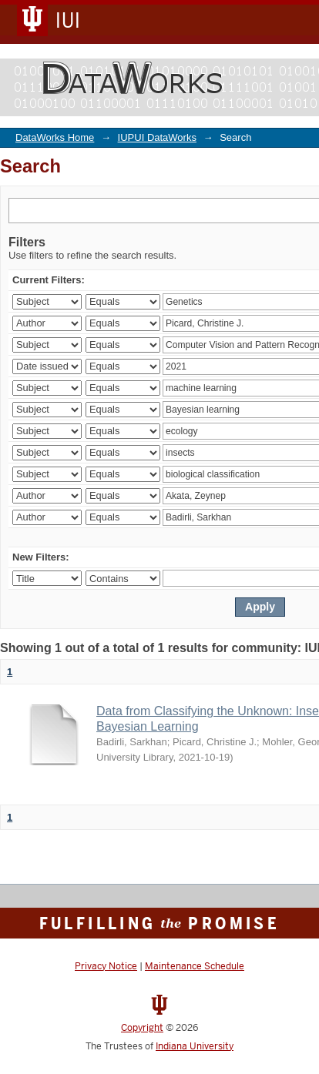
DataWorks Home (54, 137)
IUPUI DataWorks (157, 137)
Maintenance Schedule (194, 966)
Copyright (142, 1028)
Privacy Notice (106, 966)
